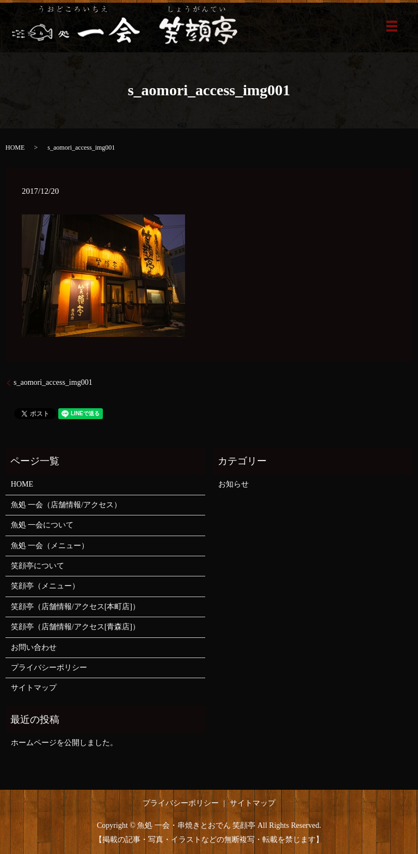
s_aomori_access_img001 (53, 382)
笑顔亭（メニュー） (45, 586)
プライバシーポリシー (49, 667)
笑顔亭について (37, 566)
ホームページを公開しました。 (64, 743)
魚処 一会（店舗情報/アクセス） (66, 505)
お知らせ (233, 484)
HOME (14, 147)
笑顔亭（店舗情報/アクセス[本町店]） (75, 607)
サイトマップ (34, 688)
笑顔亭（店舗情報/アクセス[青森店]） (75, 627)
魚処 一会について (42, 525)
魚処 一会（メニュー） (50, 546)
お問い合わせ (34, 647)
